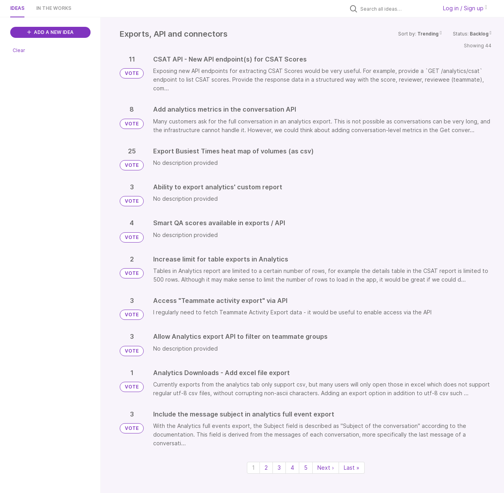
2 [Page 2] (266, 467)
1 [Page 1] (253, 467)
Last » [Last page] (351, 467)
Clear (19, 50)
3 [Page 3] (279, 467)
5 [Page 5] (306, 467)
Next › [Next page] (325, 467)
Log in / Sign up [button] (465, 8)
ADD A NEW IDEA (50, 32)
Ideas (17, 8)
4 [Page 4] (292, 467)
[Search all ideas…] (397, 8)
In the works (53, 8)
